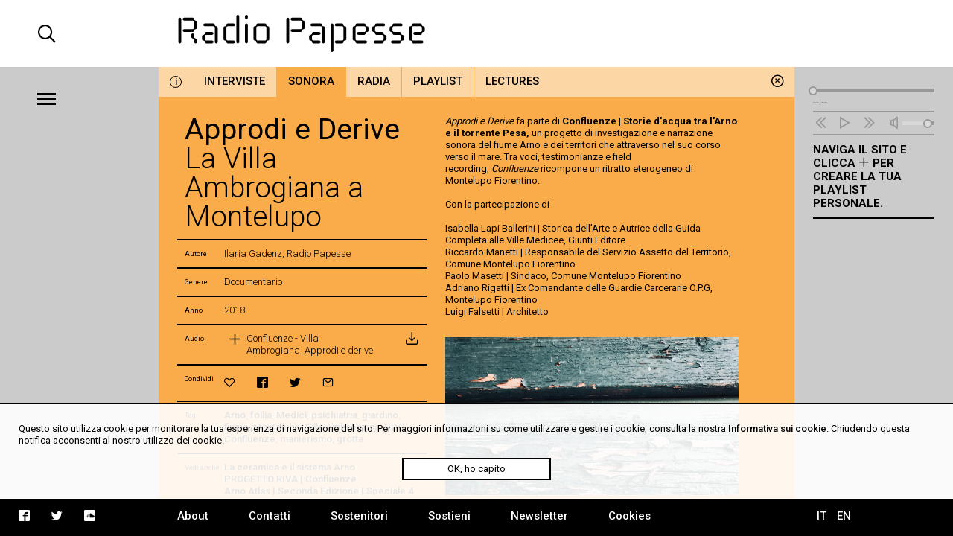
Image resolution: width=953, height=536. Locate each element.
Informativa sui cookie (777, 428)
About (192, 516)
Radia (373, 81)
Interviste (234, 81)
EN (844, 516)
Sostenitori (359, 516)
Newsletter (539, 516)
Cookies (629, 516)
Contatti (269, 516)
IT (821, 516)
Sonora (311, 81)
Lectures (512, 81)
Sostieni (449, 516)
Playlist (437, 81)
